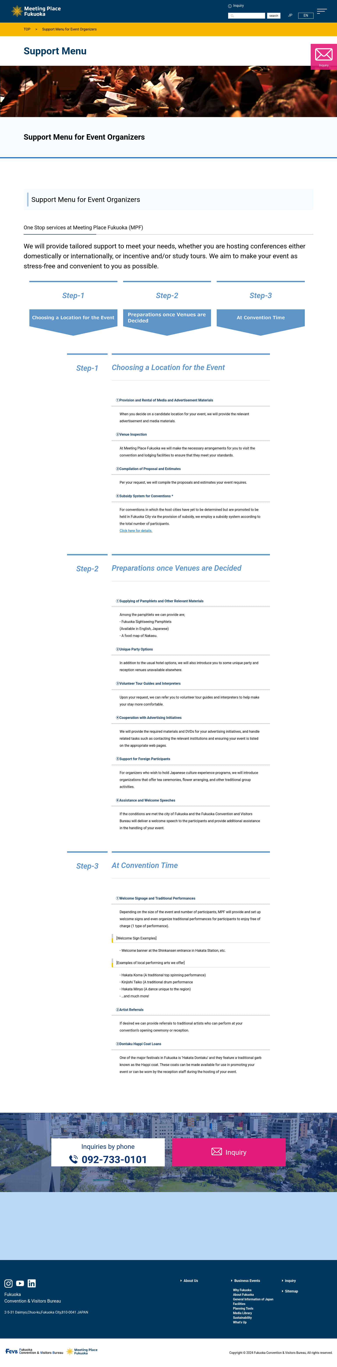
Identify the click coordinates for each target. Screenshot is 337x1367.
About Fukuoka (243, 1294)
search (274, 15)
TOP (27, 29)
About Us (191, 1281)
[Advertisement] (168, 1226)
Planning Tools (243, 1308)
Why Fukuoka (242, 1290)
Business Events (247, 1281)
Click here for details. (136, 531)
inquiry (290, 1281)
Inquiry (238, 5)
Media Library (242, 1313)
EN (306, 15)
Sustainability (242, 1317)
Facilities (239, 1304)
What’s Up (240, 1322)
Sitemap (291, 1291)
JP (290, 15)
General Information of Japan (253, 1299)
